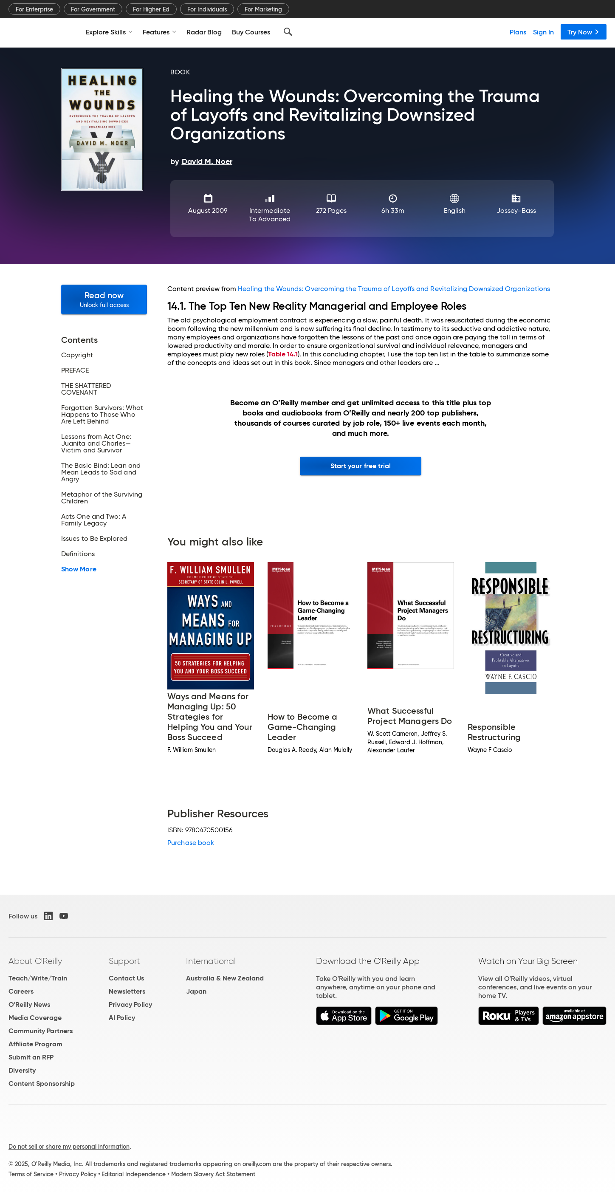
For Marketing (263, 9)
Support (124, 961)
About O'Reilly (35, 961)
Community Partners (40, 1030)
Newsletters (127, 991)
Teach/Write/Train (37, 978)
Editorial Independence (134, 1174)
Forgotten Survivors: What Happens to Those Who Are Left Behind (102, 414)
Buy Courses (251, 32)
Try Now (583, 32)
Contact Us (126, 978)
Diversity (22, 1070)
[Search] (288, 32)
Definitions (78, 554)
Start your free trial (360, 465)
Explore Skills (109, 32)
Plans (518, 32)
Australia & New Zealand (225, 978)
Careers (21, 991)
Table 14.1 (283, 354)
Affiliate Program (35, 1044)
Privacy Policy (130, 1004)
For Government (93, 9)
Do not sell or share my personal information (69, 1146)
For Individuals (207, 9)
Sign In (543, 32)
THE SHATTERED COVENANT (86, 389)
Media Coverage (35, 1017)
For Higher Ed (151, 9)
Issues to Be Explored (94, 538)
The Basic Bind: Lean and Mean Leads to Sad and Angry (101, 472)
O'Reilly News (29, 1004)
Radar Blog (204, 32)
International (211, 961)
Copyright (77, 355)
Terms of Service (31, 1174)
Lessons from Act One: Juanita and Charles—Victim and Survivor (96, 443)
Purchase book (190, 843)
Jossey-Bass (516, 210)
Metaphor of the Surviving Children (101, 498)
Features (159, 32)
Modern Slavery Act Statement (213, 1174)
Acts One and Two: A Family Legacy (94, 520)
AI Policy (122, 1017)
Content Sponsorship (41, 1083)
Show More (78, 569)
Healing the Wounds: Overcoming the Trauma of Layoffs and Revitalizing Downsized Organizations (394, 289)
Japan (196, 991)
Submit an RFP (31, 1057)
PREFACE (75, 370)
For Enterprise (34, 9)
